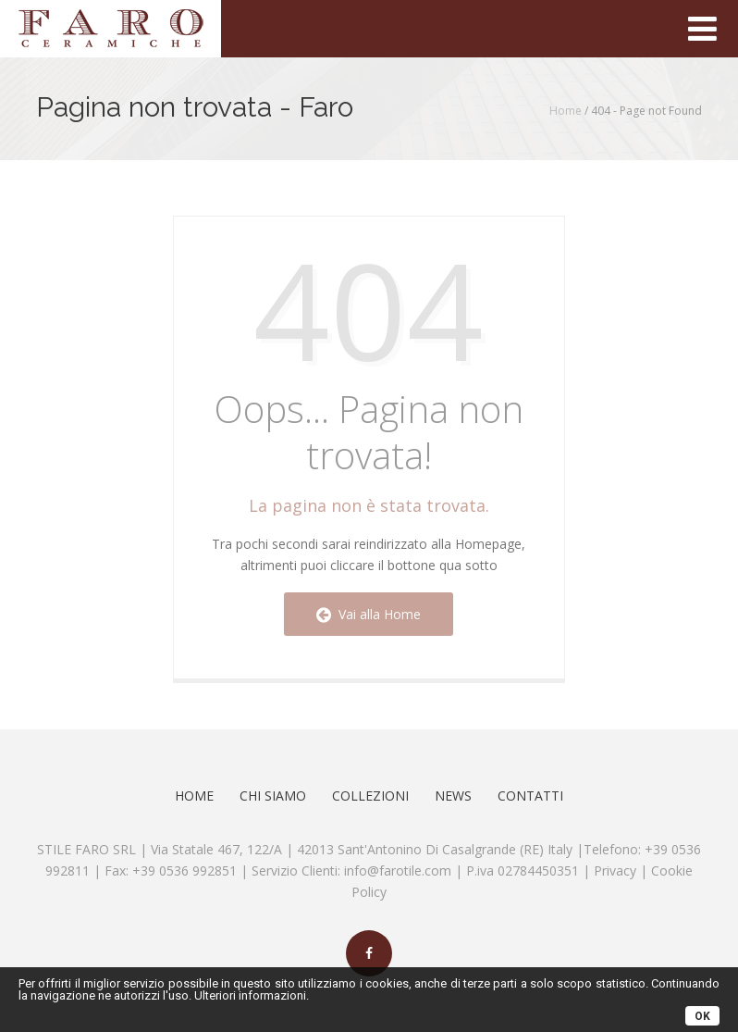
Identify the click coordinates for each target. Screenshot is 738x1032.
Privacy (615, 870)
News (453, 795)
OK (702, 1016)
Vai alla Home (368, 614)
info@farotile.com (397, 870)
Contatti (530, 795)
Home (565, 110)
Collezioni (370, 795)
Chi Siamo (273, 795)
